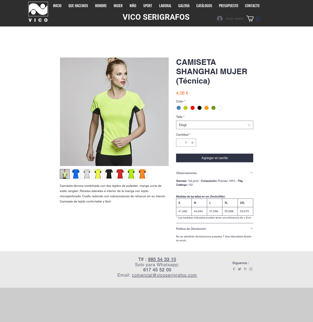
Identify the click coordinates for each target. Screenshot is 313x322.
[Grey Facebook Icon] (234, 269)
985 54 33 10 (162, 259)
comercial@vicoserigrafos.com (164, 275)
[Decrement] (179, 142)
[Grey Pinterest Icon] (245, 269)
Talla (180, 116)
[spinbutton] (186, 142)
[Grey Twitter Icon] (239, 269)
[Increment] (192, 142)
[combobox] (214, 125)
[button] (253, 18)
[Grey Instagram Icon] (251, 269)
